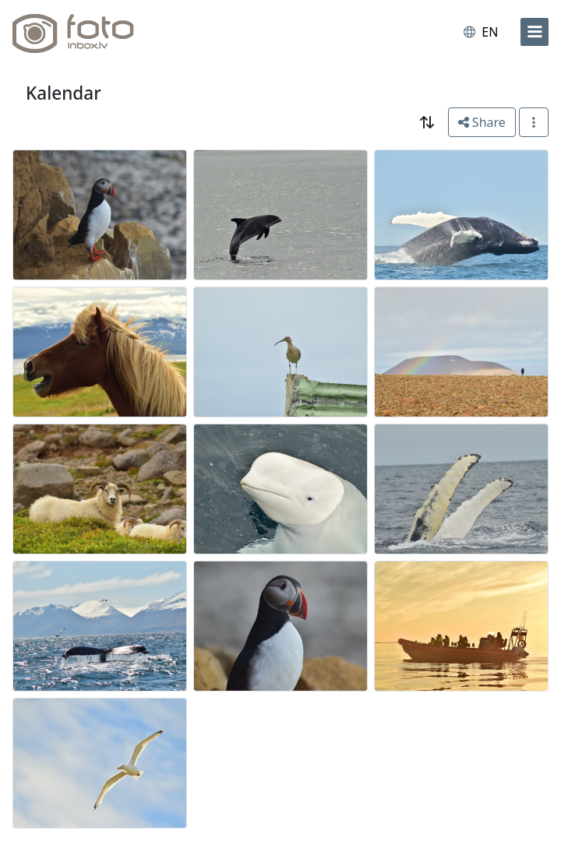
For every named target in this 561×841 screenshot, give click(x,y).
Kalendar (63, 93)
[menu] (534, 32)
